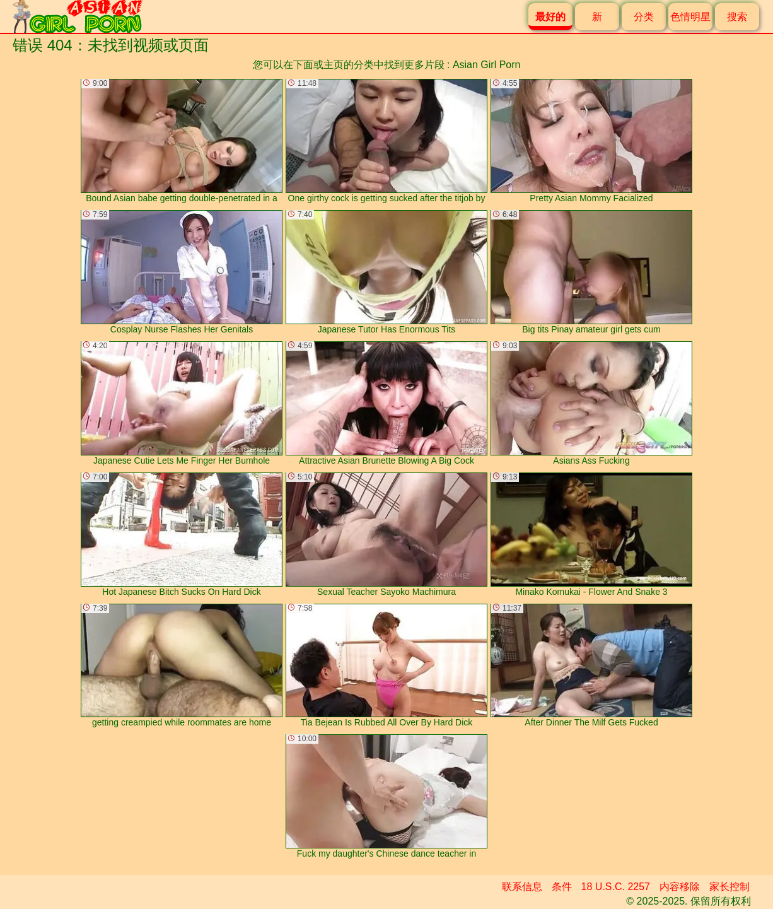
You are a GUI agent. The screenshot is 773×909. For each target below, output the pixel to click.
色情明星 (690, 16)
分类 (644, 16)
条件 (562, 886)
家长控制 (729, 886)
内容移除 (680, 886)
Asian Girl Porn (487, 64)
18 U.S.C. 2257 (615, 886)
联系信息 (522, 886)
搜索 (737, 16)
